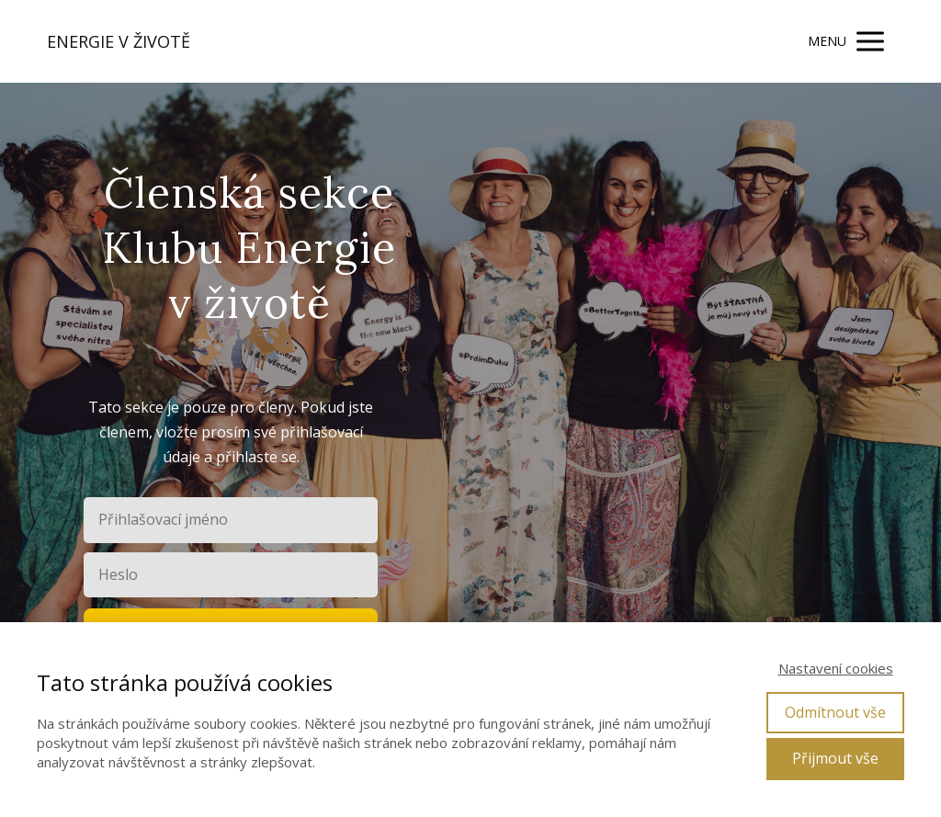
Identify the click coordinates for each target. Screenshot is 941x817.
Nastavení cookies (835, 668)
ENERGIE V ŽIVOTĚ (118, 41)
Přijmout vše (835, 758)
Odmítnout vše (835, 712)
